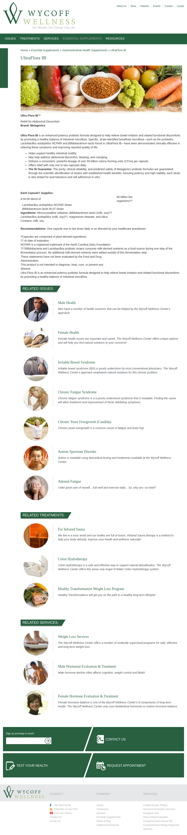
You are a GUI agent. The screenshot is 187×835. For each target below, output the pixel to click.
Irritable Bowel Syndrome (76, 362)
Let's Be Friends (62, 805)
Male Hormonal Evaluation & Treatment (87, 666)
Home (24, 50)
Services (51, 38)
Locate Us (55, 821)
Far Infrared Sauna (71, 529)
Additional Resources (107, 825)
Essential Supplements (82, 38)
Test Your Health (32, 765)
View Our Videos (63, 813)
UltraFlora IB (118, 50)
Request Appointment (126, 765)
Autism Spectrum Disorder (77, 452)
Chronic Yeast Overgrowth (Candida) (84, 422)
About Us (121, 6)
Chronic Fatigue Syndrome (77, 392)
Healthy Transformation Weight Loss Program (91, 589)
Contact (169, 6)
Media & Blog (103, 821)
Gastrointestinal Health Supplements (84, 50)
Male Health (67, 303)
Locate (180, 6)
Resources (115, 38)
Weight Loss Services (73, 637)
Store (133, 6)
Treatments (30, 38)
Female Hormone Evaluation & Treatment (88, 696)
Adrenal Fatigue (69, 481)
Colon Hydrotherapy (72, 559)
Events (156, 6)
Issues (10, 38)
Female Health (68, 333)
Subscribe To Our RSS (66, 809)
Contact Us (115, 739)
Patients (144, 6)
